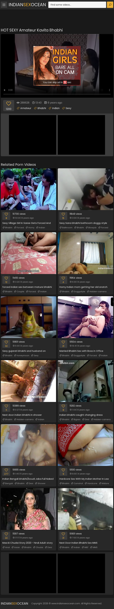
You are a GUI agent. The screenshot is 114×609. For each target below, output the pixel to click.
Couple (19, 291)
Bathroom (65, 227)
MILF (85, 547)
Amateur (25, 108)
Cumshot (77, 483)
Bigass (75, 419)
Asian (15, 547)
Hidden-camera (96, 291)
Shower (40, 483)
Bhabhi (41, 108)
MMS (93, 547)
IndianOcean (27, 5)
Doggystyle (78, 291)
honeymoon (21, 355)
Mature (104, 483)
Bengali (7, 483)
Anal (6, 547)
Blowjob (91, 227)
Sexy (68, 108)
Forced (19, 227)
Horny (30, 227)
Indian (56, 108)
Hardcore (91, 483)
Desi (85, 419)
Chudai (38, 547)
